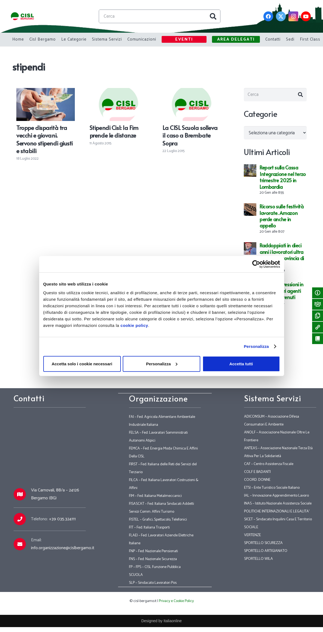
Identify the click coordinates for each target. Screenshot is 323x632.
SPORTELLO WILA (258, 559)
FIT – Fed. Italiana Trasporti (149, 527)
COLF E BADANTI (257, 472)
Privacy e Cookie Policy (176, 601)
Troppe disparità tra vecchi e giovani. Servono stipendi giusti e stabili (44, 138)
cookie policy (134, 325)
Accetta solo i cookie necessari (82, 363)
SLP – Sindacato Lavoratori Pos (153, 583)
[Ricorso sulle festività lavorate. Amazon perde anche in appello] (250, 208)
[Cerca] (160, 16)
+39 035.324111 (62, 519)
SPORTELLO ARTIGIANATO (265, 551)
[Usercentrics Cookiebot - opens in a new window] (256, 264)
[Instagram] (293, 16)
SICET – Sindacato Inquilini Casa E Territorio (278, 519)
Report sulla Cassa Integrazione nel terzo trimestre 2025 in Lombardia (283, 178)
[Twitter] (281, 16)
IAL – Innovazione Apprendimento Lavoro (276, 496)
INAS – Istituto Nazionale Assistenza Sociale (278, 503)
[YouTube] (306, 16)
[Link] (23, 16)
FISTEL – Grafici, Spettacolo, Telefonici (158, 519)
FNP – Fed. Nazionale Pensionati (153, 551)
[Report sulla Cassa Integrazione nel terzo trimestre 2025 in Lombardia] (250, 169)
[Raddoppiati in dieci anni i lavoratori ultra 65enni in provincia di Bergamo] (250, 247)
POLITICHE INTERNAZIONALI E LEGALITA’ (276, 511)
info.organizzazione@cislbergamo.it (62, 548)
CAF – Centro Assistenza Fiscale (268, 464)
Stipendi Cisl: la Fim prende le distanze (114, 131)
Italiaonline (173, 621)
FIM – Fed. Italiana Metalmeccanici (155, 496)
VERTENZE (252, 535)
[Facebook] (268, 16)
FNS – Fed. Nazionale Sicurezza (153, 559)
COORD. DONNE (257, 480)
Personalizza (256, 346)
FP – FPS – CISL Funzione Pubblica (155, 567)
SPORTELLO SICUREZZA (263, 543)
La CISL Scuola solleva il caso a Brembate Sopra (190, 135)
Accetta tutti (241, 363)
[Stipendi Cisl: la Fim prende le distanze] (119, 92)
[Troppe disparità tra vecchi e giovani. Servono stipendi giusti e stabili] (45, 92)
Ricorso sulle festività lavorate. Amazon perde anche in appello (282, 217)
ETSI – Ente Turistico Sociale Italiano (272, 488)
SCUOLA (136, 575)
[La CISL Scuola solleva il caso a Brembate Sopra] (191, 92)
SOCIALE (251, 527)
